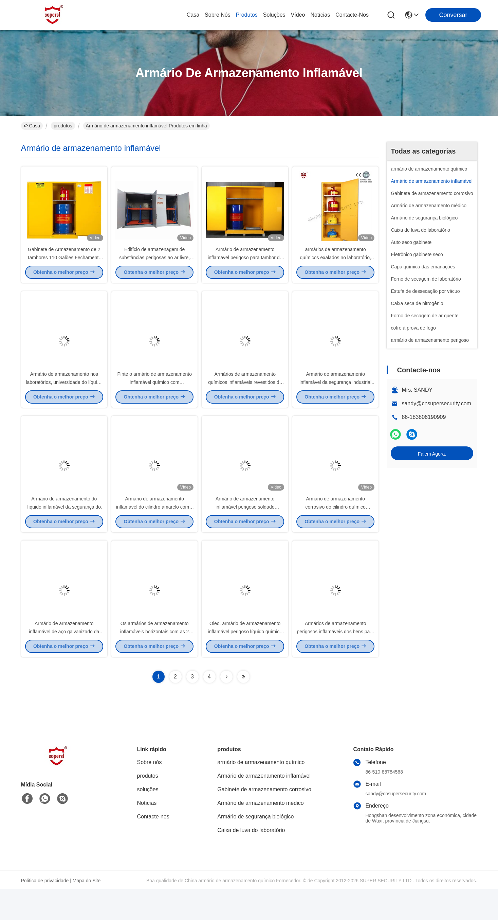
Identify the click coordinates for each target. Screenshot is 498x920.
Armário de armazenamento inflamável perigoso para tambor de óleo (245, 265)
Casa (193, 15)
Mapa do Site (87, 912)
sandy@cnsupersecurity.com (436, 403)
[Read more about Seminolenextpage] (226, 708)
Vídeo (298, 15)
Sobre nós (217, 15)
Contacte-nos (352, 15)
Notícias (320, 15)
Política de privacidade (45, 912)
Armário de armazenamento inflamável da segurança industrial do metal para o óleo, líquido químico (335, 397)
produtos (247, 15)
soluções (274, 15)
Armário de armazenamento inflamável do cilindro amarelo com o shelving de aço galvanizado (154, 530)
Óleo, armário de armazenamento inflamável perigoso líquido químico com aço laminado (245, 662)
